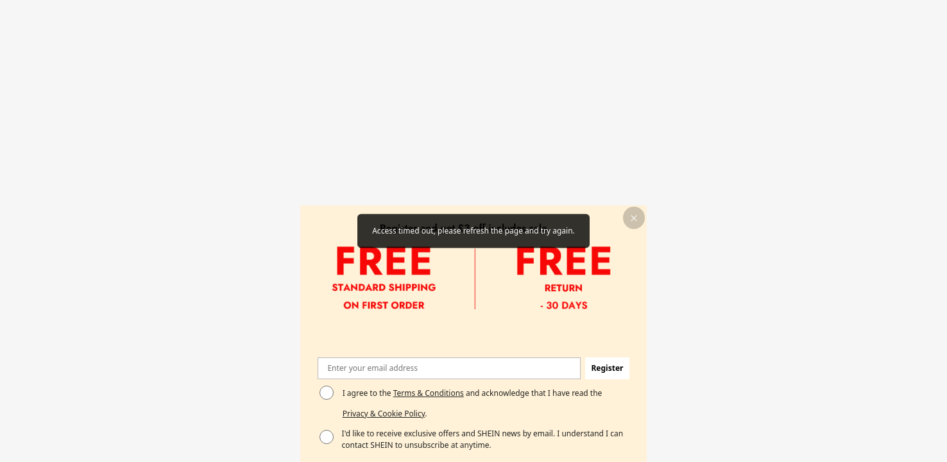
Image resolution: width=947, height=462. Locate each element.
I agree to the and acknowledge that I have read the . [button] (472, 403)
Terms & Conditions (428, 393)
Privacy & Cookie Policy (384, 413)
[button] (634, 218)
